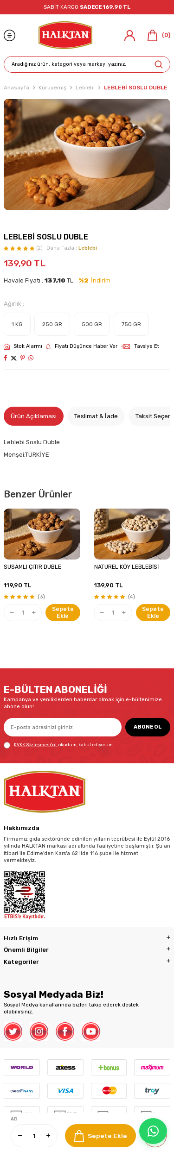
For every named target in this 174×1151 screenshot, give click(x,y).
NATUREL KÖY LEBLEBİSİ (126, 567)
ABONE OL (148, 726)
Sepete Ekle (100, 1136)
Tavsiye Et (140, 346)
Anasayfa (16, 87)
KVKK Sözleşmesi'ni (35, 744)
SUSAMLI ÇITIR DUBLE (32, 567)
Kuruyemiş (52, 87)
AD (14, 1119)
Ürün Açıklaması (34, 416)
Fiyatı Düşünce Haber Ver (81, 346)
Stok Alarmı (23, 346)
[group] (87, 154)
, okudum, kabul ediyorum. (59, 745)
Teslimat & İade (96, 416)
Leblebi (85, 87)
